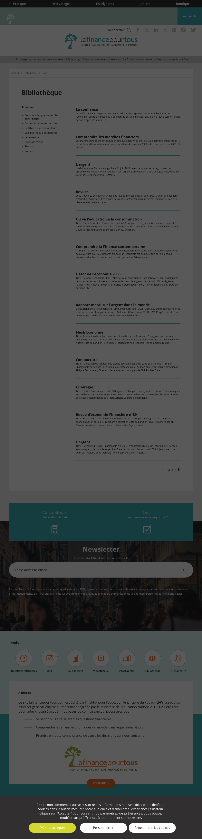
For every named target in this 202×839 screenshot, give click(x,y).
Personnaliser (103, 827)
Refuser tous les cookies (152, 827)
